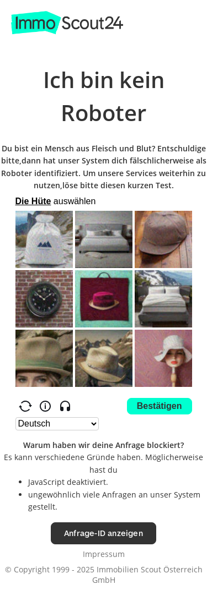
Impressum (104, 554)
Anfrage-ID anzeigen (103, 533)
